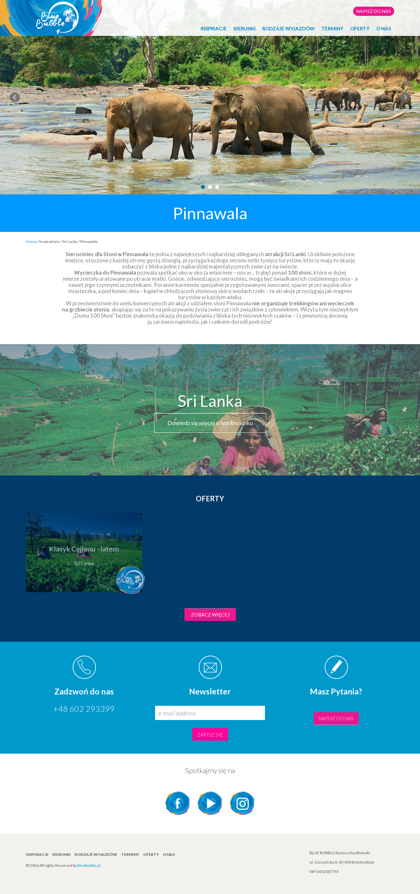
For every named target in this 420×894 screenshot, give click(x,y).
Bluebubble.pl (88, 865)
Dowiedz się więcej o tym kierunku (210, 422)
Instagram (242, 803)
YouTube (210, 803)
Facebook (178, 803)
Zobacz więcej (210, 614)
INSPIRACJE (214, 28)
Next (405, 97)
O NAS (383, 28)
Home (31, 241)
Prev (15, 97)
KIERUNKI (245, 28)
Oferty (360, 28)
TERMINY (332, 28)
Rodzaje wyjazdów (288, 28)
